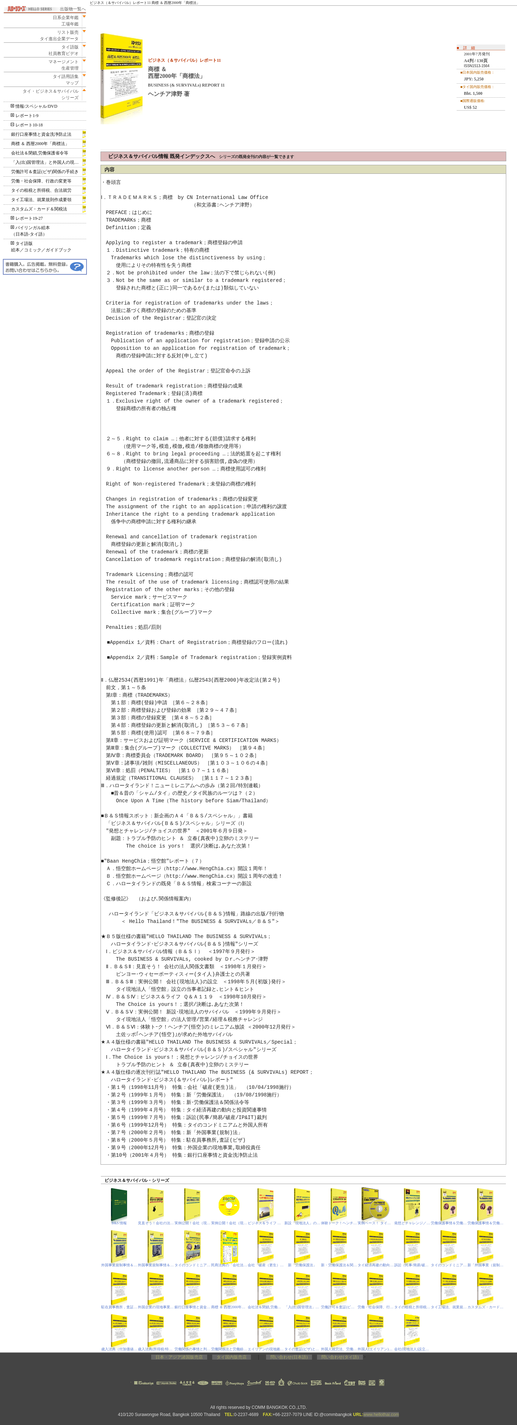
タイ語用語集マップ (63, 79)
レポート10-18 (27, 124)
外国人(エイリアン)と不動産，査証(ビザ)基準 (376, 1349)
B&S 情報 (119, 1223)
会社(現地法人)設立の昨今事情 (412, 1349)
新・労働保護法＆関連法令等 (339, 1265)
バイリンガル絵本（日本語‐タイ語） (30, 231)
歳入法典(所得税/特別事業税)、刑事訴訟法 (156, 1349)
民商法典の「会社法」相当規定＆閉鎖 (229, 1265)
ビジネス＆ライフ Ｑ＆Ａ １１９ (266, 1223)
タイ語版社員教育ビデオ (63, 50)
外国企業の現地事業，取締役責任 (156, 1307)
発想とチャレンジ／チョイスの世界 (412, 1223)
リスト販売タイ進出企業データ (59, 35)
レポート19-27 (27, 218)
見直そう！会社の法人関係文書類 (156, 1223)
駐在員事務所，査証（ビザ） (119, 1307)
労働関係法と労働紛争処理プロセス (229, 1349)
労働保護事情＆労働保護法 (449, 1223)
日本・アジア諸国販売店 (179, 1357)
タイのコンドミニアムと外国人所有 (192, 1265)
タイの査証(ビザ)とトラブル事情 (302, 1349)
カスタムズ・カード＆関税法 (39, 209)
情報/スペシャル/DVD (34, 106)
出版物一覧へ (73, 8)
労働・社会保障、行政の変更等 (41, 181)
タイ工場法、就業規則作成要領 (41, 199)
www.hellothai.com (381, 1414)
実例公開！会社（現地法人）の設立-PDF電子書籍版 (229, 1223)
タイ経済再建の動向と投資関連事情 (376, 1265)
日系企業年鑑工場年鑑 (63, 21)
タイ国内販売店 (231, 1357)
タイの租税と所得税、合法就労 (41, 190)
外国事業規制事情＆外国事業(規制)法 (119, 1265)
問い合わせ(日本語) (289, 1357)
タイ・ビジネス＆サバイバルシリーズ (48, 94)
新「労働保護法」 (302, 1265)
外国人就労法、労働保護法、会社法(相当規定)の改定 (339, 1349)
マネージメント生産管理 (61, 65)
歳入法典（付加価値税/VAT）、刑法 (119, 1349)
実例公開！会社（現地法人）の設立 (192, 1223)
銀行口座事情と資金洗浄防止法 (41, 134)
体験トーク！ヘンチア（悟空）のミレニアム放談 (339, 1223)
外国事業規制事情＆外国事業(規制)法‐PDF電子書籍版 (156, 1265)
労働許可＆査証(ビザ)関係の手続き (45, 171)
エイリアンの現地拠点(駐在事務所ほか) (266, 1349)
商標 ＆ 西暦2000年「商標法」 (40, 143)
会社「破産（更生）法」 (266, 1265)
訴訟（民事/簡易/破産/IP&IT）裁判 (412, 1265)
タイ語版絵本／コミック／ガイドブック (41, 246)
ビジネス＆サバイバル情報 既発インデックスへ (201, 156)
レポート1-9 (24, 115)
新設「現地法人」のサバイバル (302, 1223)
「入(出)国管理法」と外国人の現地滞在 (48, 162)
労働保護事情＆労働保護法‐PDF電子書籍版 (485, 1223)
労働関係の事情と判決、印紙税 (192, 1349)
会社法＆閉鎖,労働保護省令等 (39, 153)
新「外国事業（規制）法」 (485, 1265)
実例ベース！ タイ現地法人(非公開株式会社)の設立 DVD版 (376, 1223)
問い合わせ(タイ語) (340, 1357)
